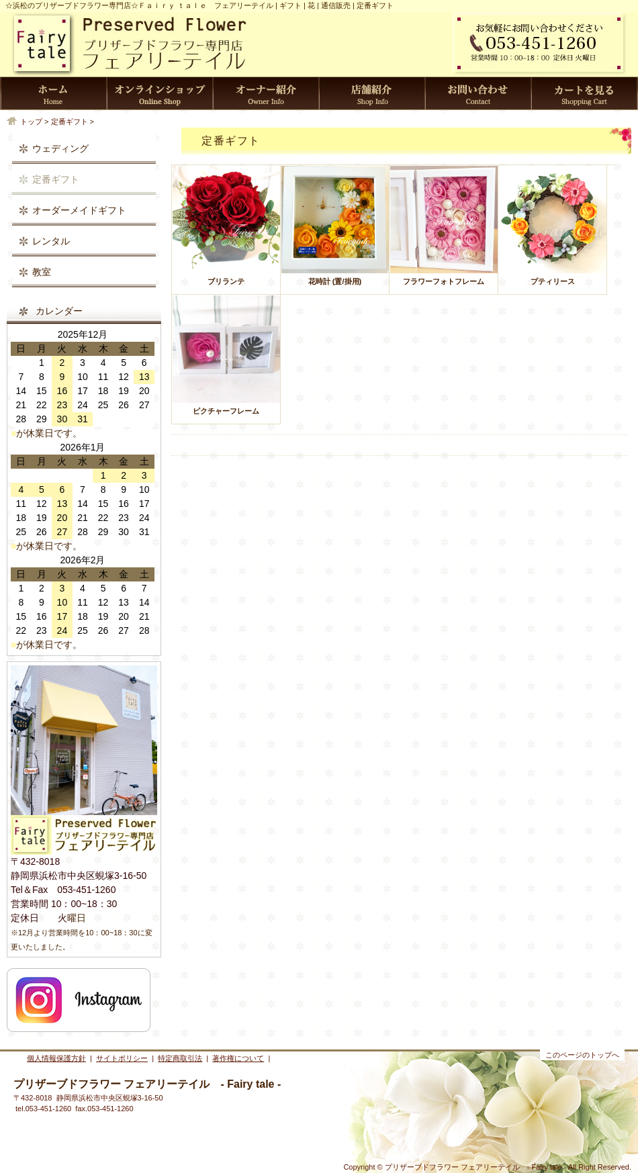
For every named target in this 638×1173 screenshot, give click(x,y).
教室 (41, 272)
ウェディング (60, 148)
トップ (31, 122)
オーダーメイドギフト (79, 210)
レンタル (51, 241)
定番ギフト (69, 122)
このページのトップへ (582, 1055)
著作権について (238, 1058)
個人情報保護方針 (56, 1058)
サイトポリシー (122, 1058)
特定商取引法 (180, 1058)
